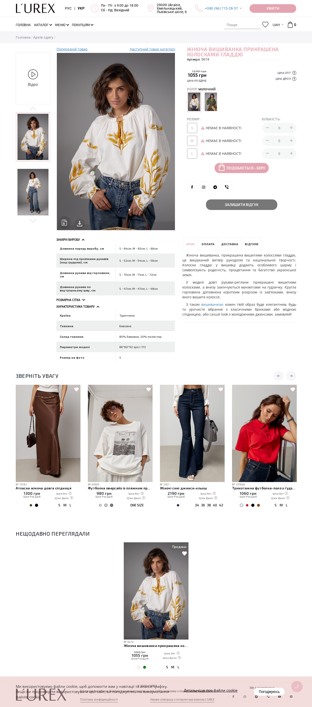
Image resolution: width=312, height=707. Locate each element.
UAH (276, 24)
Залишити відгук (241, 204)
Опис (190, 244)
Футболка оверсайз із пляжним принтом (120, 488)
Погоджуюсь (269, 691)
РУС (68, 8)
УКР (81, 8)
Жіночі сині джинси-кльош (183, 488)
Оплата (208, 244)
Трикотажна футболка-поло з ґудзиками (264, 488)
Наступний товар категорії (152, 49)
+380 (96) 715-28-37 (221, 8)
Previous (33, 109)
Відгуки (252, 244)
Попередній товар (72, 49)
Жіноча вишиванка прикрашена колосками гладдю (156, 645)
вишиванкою (212, 304)
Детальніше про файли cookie (210, 690)
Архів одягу (43, 37)
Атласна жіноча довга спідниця (43, 488)
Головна (23, 37)
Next (33, 220)
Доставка (229, 244)
